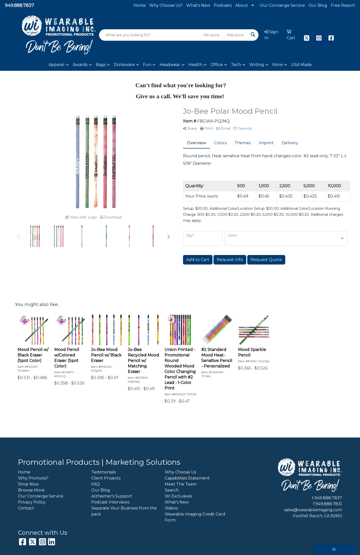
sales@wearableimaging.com (313, 510)
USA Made (301, 64)
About (241, 5)
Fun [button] (147, 64)
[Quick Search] (150, 35)
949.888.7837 (19, 5)
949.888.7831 (329, 504)
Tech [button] (236, 64)
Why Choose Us (180, 472)
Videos (171, 508)
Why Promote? (33, 478)
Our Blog (317, 5)
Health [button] (195, 64)
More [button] (277, 64)
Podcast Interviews (110, 502)
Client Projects (105, 478)
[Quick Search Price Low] (212, 35)
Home (140, 5)
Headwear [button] (170, 64)
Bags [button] (101, 64)
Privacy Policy (32, 502)
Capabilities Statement (187, 478)
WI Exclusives (178, 496)
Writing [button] (256, 64)
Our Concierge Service (282, 5)
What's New (198, 5)
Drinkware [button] (124, 64)
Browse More (31, 490)
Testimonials (103, 472)
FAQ (95, 484)
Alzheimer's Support (111, 496)
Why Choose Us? (166, 5)
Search (172, 490)
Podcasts (223, 5)
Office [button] (216, 64)
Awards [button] (80, 64)
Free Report (343, 5)
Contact (26, 508)
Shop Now (28, 484)
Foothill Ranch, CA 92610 (317, 516)
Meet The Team (180, 484)
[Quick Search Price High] (236, 35)
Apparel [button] (56, 64)
